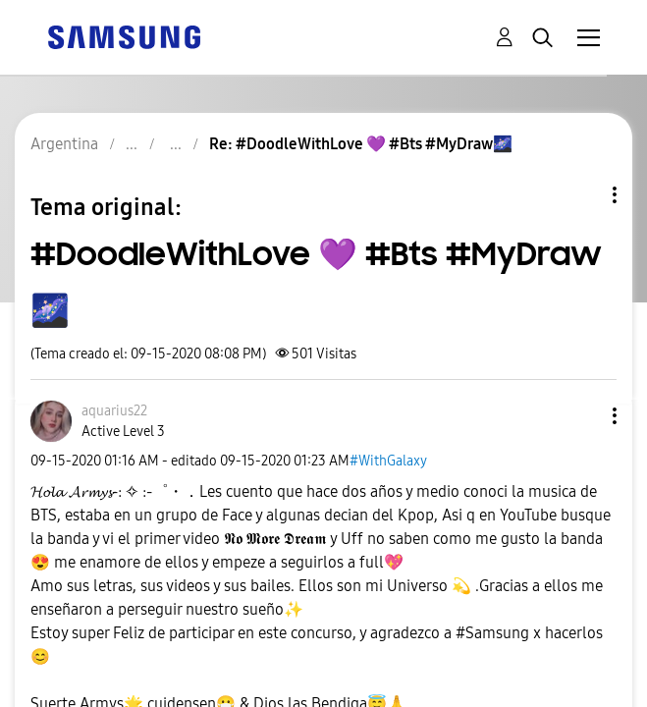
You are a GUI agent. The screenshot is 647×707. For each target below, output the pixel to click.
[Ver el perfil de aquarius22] (114, 411)
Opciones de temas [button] (581, 195)
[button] (582, 416)
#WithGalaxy (388, 461)
